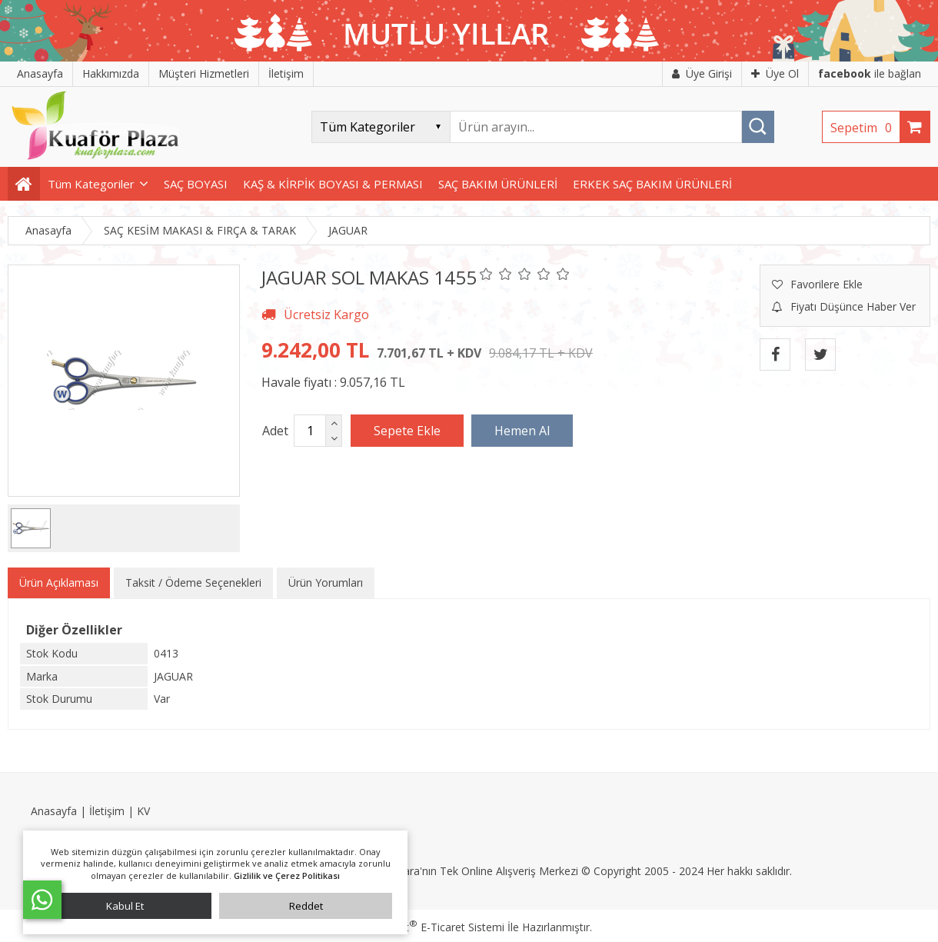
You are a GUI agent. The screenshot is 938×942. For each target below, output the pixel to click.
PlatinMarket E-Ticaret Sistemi (425, 927)
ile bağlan (869, 73)
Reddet (306, 906)
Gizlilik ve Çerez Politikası (287, 875)
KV (143, 811)
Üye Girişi (702, 73)
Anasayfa (54, 811)
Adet (275, 430)
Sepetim (865, 127)
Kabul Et (125, 906)
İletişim (107, 811)
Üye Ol (775, 73)
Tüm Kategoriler (91, 183)
